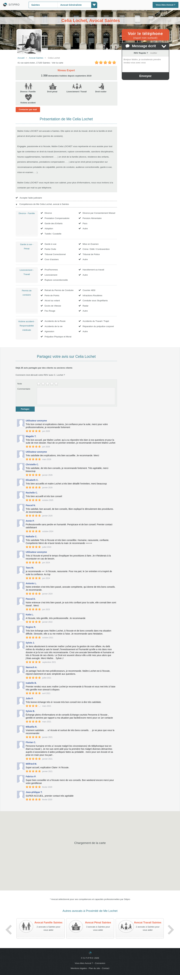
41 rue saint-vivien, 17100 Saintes (34, 63)
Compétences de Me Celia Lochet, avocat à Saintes (44, 204)
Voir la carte (57, 63)
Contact (105, 968)
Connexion (100, 963)
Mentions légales (79, 968)
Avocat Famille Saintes (49, 922)
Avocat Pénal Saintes (98, 922)
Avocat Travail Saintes (147, 922)
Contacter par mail (28, 109)
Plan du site (94, 968)
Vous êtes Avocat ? (165, 5)
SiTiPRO (88, 958)
